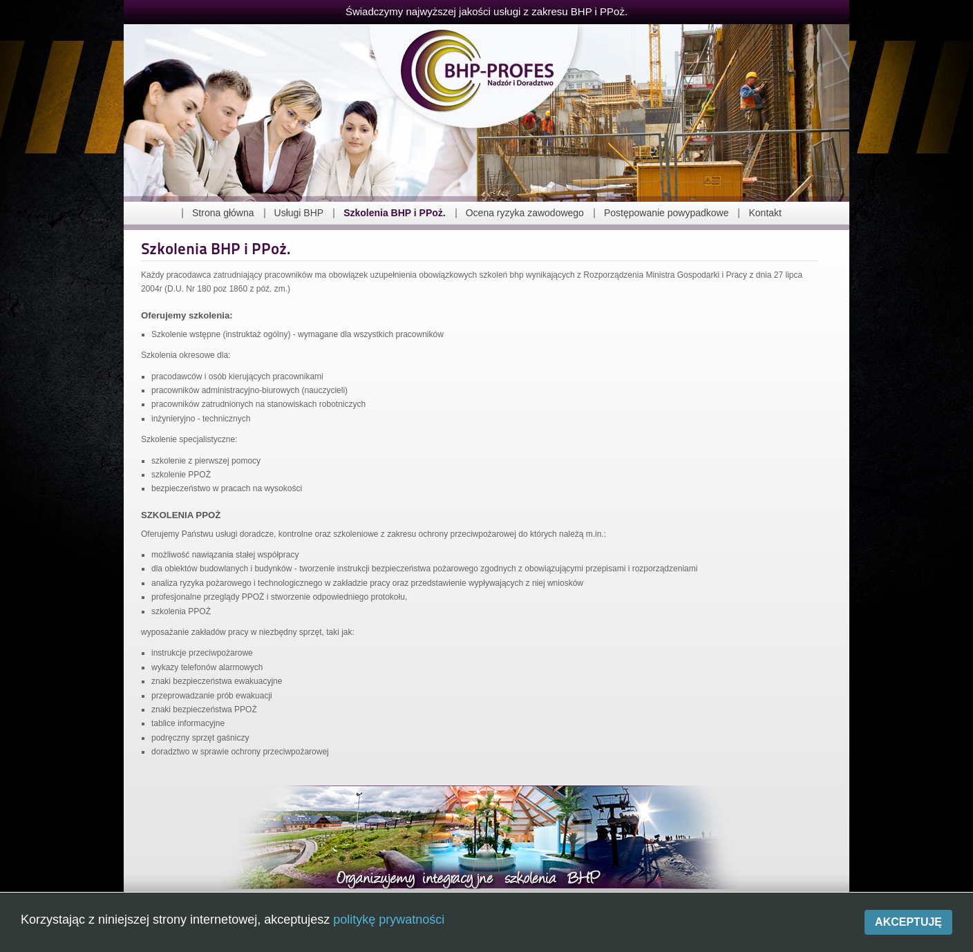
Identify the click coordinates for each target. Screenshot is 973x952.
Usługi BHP (299, 212)
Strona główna (223, 212)
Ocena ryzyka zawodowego (525, 212)
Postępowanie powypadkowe (666, 212)
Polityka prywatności (581, 934)
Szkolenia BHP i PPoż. (394, 212)
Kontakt (764, 212)
